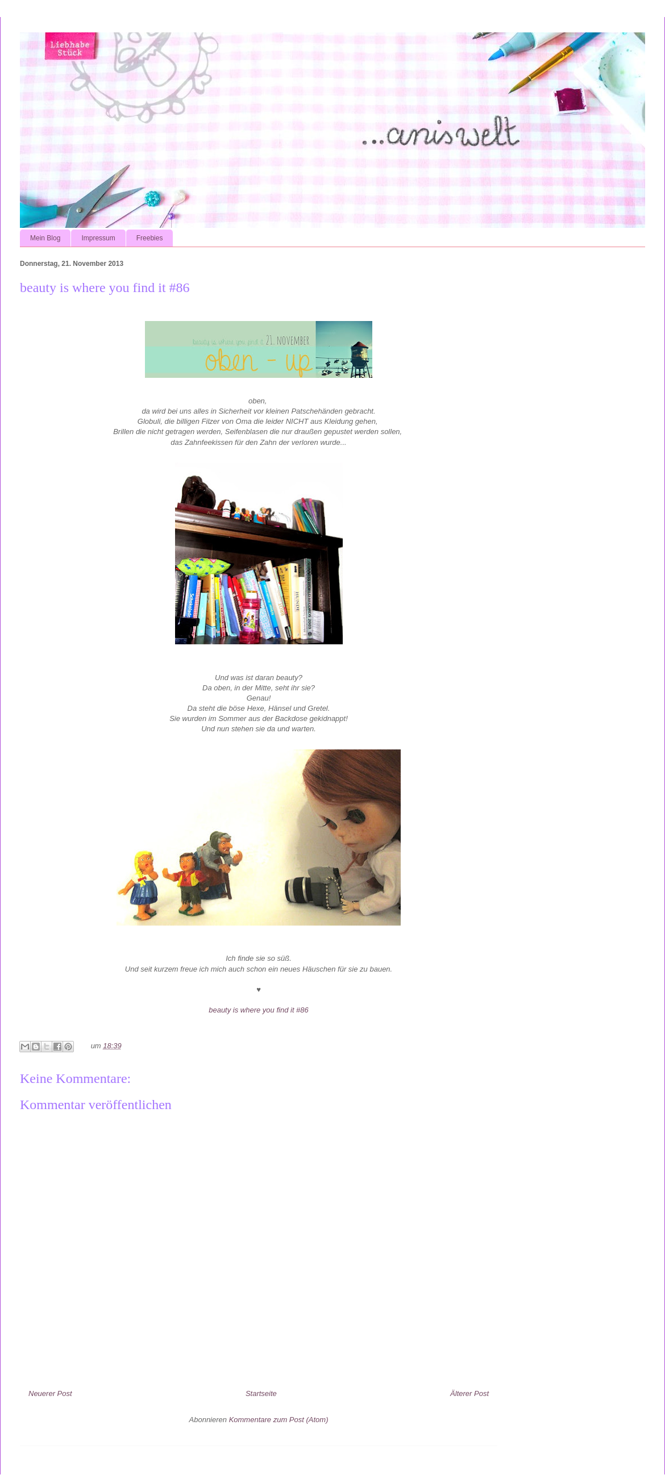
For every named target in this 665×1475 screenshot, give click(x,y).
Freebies (149, 238)
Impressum (98, 238)
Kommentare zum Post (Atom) (279, 1419)
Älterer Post (469, 1393)
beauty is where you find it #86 (259, 1010)
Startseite (261, 1393)
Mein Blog (45, 238)
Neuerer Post (50, 1393)
